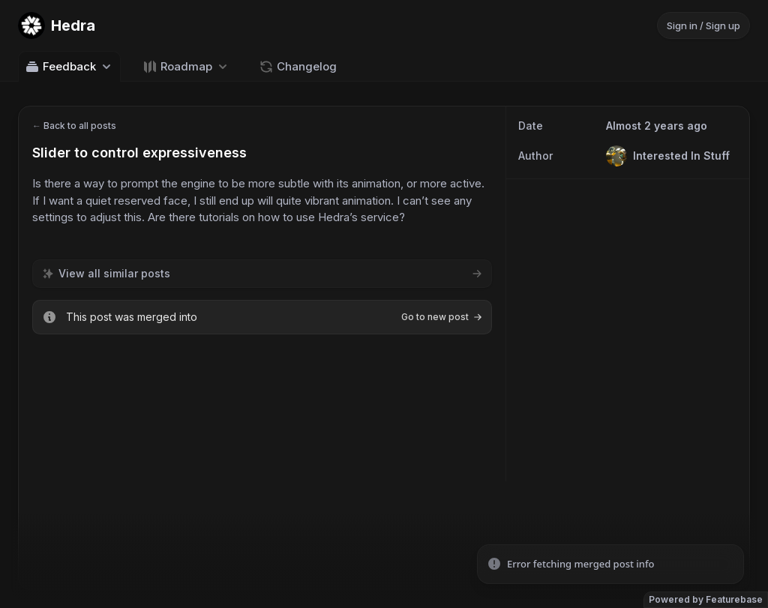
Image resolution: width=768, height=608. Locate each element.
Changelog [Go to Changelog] (298, 66)
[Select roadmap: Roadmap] (186, 66)
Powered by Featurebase (706, 599)
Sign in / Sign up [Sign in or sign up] (703, 25)
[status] (610, 564)
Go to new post (441, 316)
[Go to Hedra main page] (56, 25)
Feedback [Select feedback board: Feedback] (69, 66)
